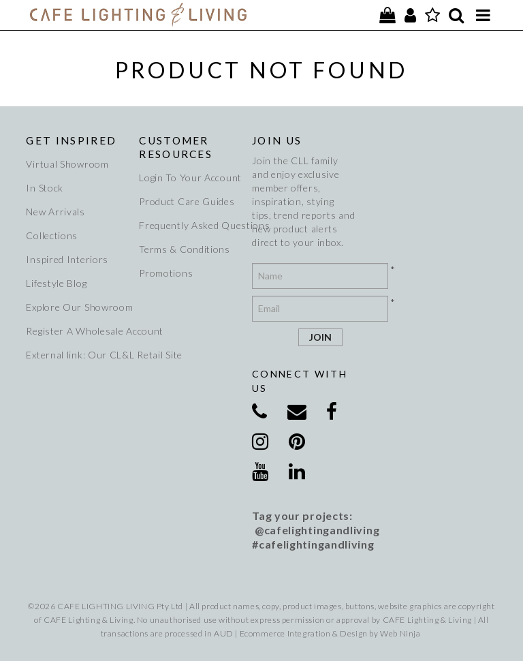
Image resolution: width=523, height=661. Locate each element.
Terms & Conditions (184, 249)
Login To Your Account (190, 177)
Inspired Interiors (67, 259)
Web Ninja (400, 633)
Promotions (166, 273)
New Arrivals (55, 211)
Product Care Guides (186, 201)
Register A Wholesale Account (77, 331)
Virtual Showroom (67, 164)
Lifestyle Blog (56, 283)
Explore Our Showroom (77, 307)
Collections (52, 235)
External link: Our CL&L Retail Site (77, 354)
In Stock (44, 188)
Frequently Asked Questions (190, 225)
